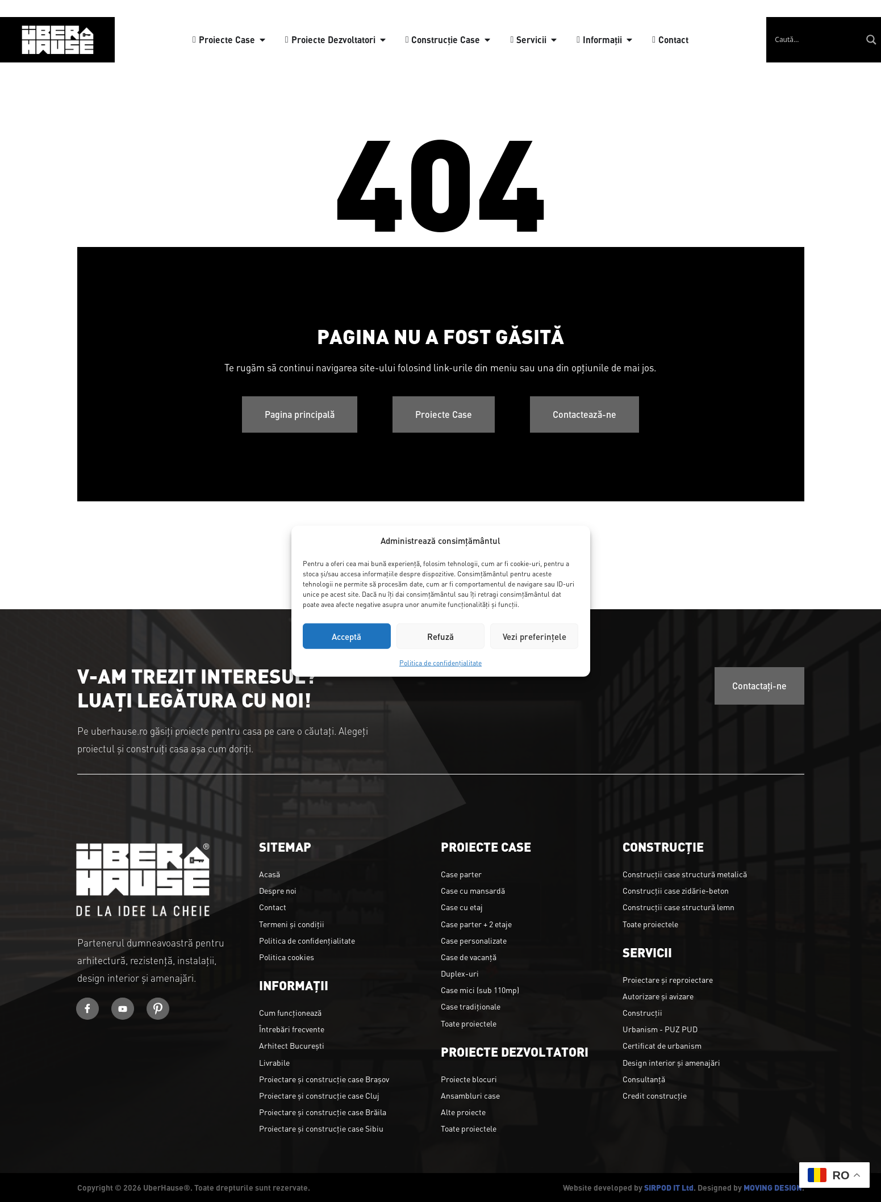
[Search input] (817, 39)
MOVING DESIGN (773, 1187)
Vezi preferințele (534, 636)
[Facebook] (87, 1009)
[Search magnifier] (871, 39)
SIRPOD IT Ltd (669, 1187)
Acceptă (346, 636)
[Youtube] (122, 1009)
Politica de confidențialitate (440, 662)
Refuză (440, 636)
